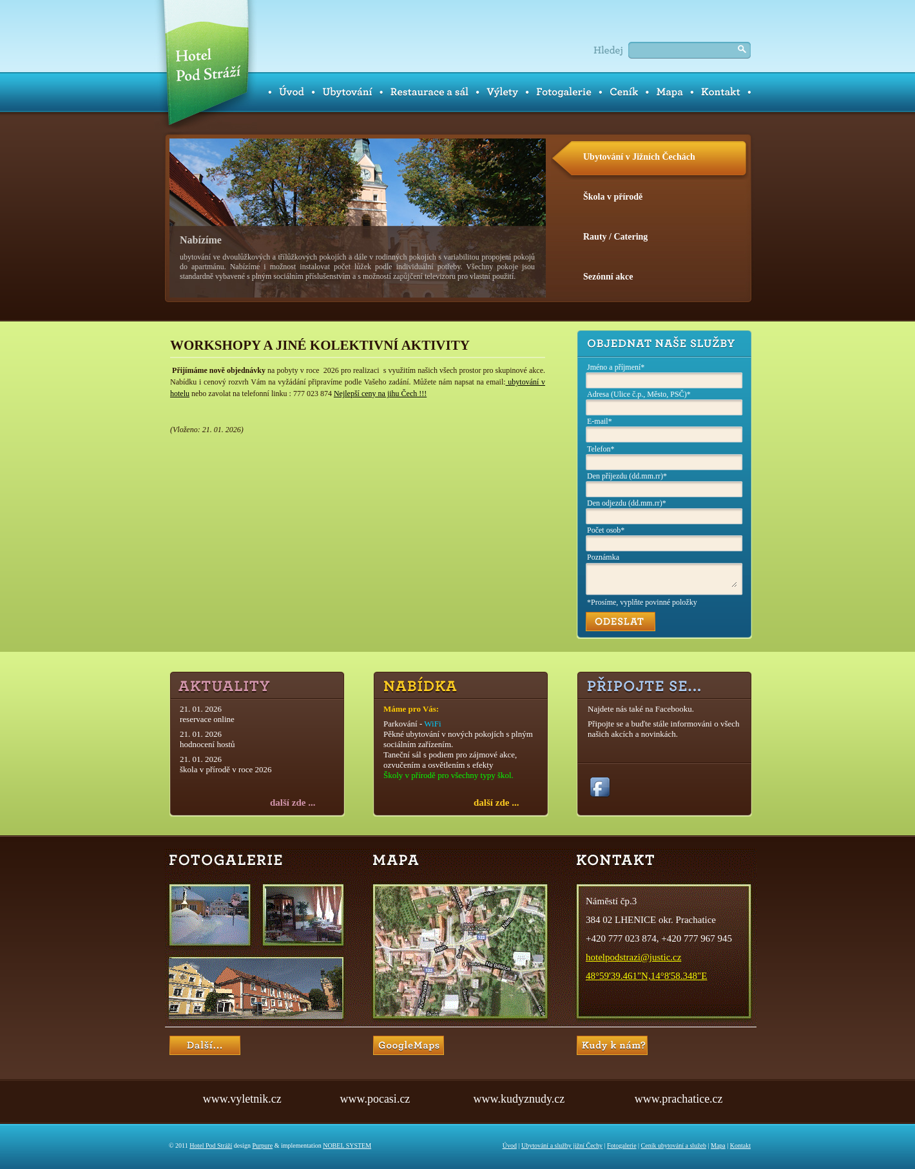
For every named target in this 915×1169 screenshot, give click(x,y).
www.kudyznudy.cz (519, 1098)
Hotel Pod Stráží (210, 1145)
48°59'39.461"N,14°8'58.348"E (646, 976)
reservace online (207, 719)
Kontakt (740, 1145)
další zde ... (292, 802)
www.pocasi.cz (375, 1098)
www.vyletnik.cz (242, 1098)
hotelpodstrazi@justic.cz (633, 957)
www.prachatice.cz (679, 1098)
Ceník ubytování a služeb (673, 1145)
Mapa (718, 1145)
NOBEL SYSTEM (347, 1145)
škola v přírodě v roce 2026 (226, 769)
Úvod (510, 1145)
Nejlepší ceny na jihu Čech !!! (380, 393)
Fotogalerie (622, 1145)
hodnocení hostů (207, 744)
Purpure (262, 1145)
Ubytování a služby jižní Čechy (561, 1145)
